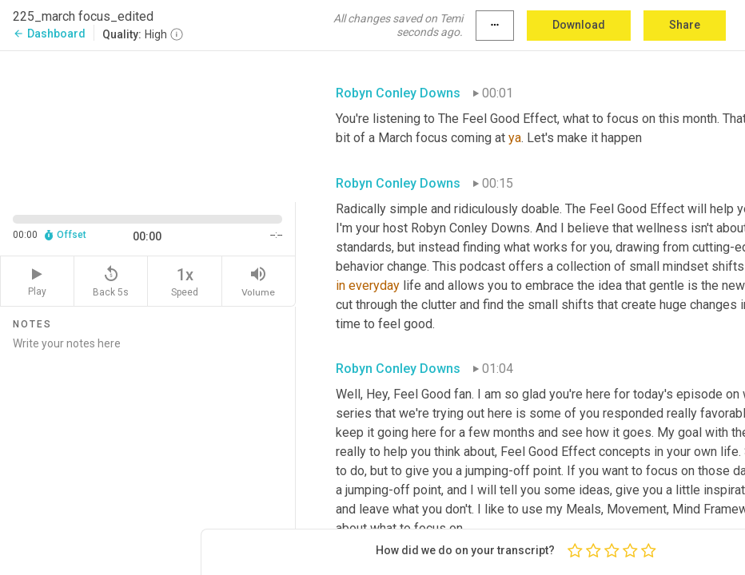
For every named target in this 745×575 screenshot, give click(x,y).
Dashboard (49, 33)
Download (578, 24)
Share (684, 24)
